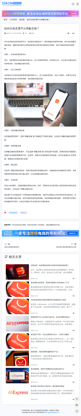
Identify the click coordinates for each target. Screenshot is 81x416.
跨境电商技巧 (13, 212)
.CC (25, 33)
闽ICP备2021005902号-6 (51, 412)
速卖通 (22, 20)
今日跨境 (13, 20)
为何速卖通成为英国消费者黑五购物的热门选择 (48, 300)
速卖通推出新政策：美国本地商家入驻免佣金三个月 (50, 283)
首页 (5, 20)
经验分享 (23, 212)
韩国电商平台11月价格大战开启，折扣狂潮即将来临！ (51, 317)
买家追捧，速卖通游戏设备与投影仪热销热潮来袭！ (50, 265)
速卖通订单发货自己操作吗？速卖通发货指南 (47, 386)
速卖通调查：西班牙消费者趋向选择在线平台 (47, 369)
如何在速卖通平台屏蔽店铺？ (38, 20)
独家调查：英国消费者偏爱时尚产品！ (45, 352)
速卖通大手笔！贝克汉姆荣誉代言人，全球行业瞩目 (50, 334)
